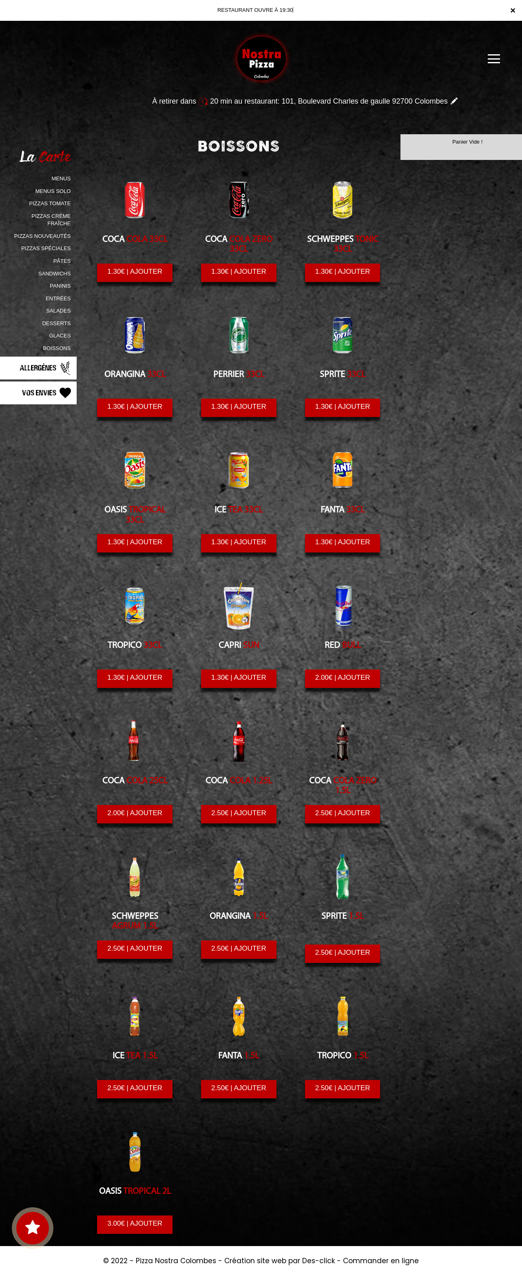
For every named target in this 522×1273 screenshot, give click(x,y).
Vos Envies (47, 393)
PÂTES (62, 261)
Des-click (318, 1261)
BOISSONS (57, 348)
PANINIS (60, 286)
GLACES (60, 336)
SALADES (58, 311)
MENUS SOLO (53, 191)
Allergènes (46, 368)
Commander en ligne (381, 1261)
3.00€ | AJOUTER (134, 1223)
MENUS (61, 178)
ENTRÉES (58, 298)
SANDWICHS (54, 274)
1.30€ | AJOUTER (134, 271)
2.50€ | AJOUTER (238, 813)
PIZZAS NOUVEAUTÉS (42, 236)
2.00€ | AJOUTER (342, 677)
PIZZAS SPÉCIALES (46, 248)
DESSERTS (56, 323)
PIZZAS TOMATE (50, 203)
